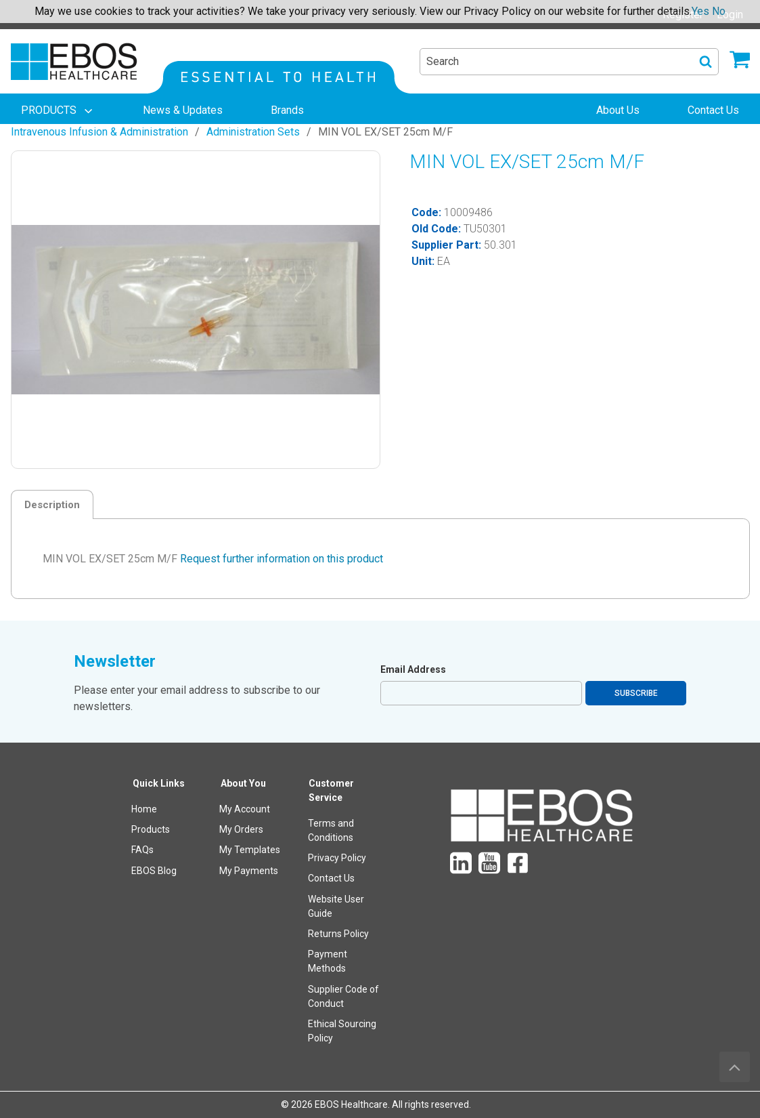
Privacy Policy (337, 857)
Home (144, 809)
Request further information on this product (281, 558)
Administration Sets (253, 131)
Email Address (413, 669)
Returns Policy (338, 933)
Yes (700, 11)
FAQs (142, 849)
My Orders (241, 829)
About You (243, 783)
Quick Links (159, 783)
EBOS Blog (154, 870)
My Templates (249, 849)
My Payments (248, 870)
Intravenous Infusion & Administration (99, 131)
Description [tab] (52, 505)
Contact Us (331, 878)
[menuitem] (58, 110)
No (718, 11)
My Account (244, 809)
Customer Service (331, 790)
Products (150, 829)
